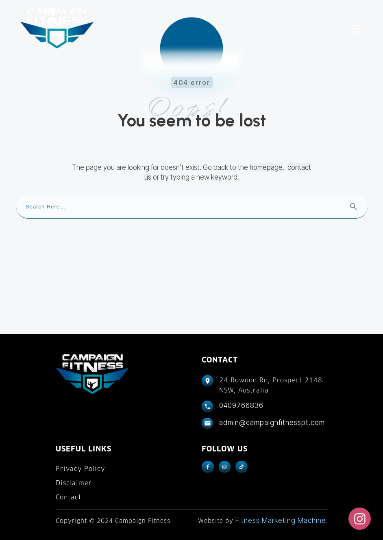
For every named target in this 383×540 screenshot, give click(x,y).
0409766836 (241, 405)
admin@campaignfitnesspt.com (272, 423)
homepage (266, 167)
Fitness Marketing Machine (280, 520)
